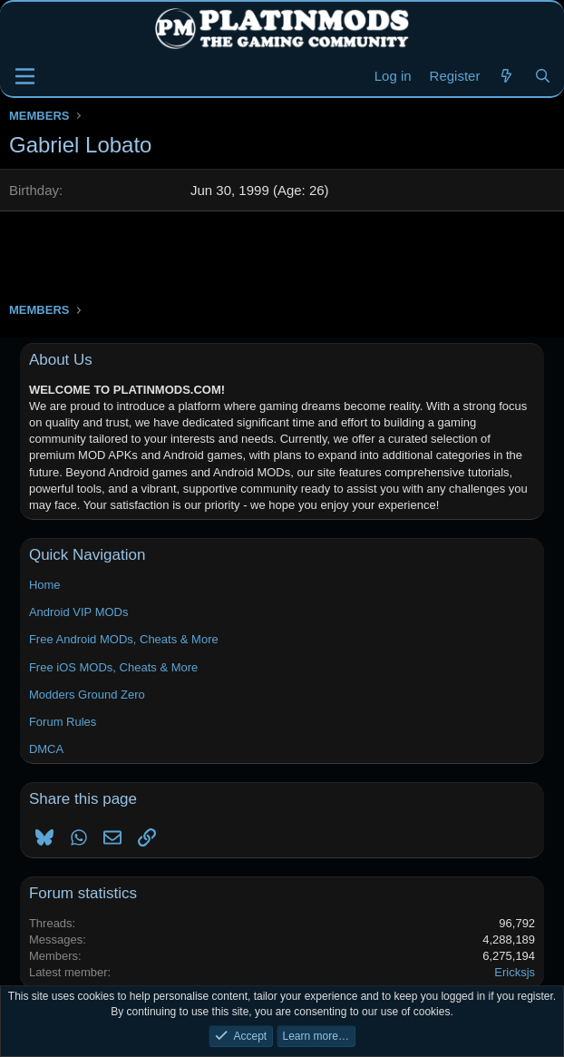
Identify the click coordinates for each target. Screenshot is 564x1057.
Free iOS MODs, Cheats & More (113, 667)
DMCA (46, 749)
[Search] (542, 76)
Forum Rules (62, 722)
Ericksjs (514, 972)
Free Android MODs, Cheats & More (124, 639)
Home (45, 585)
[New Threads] (506, 76)
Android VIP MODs (79, 612)
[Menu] (25, 76)
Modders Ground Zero (87, 694)
